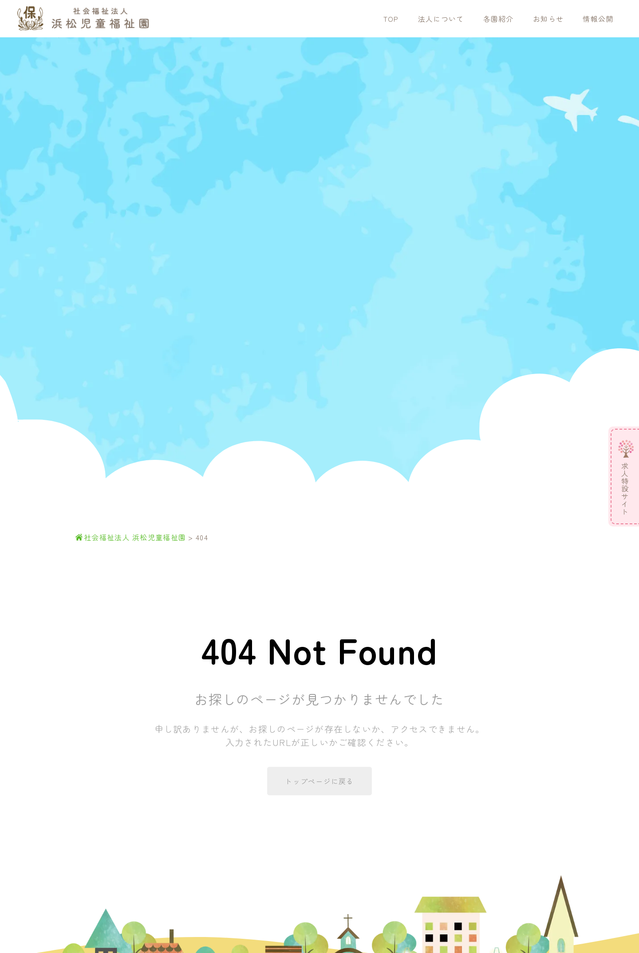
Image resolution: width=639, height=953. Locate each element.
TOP (391, 18)
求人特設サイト (624, 489)
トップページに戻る (319, 781)
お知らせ (548, 18)
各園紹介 (498, 18)
